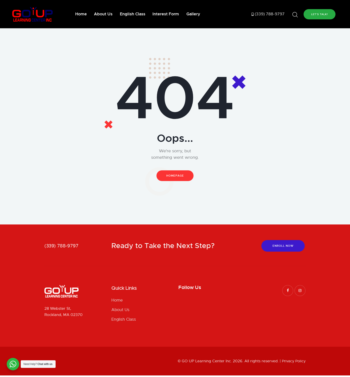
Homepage (175, 176)
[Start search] (295, 14)
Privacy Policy (293, 362)
